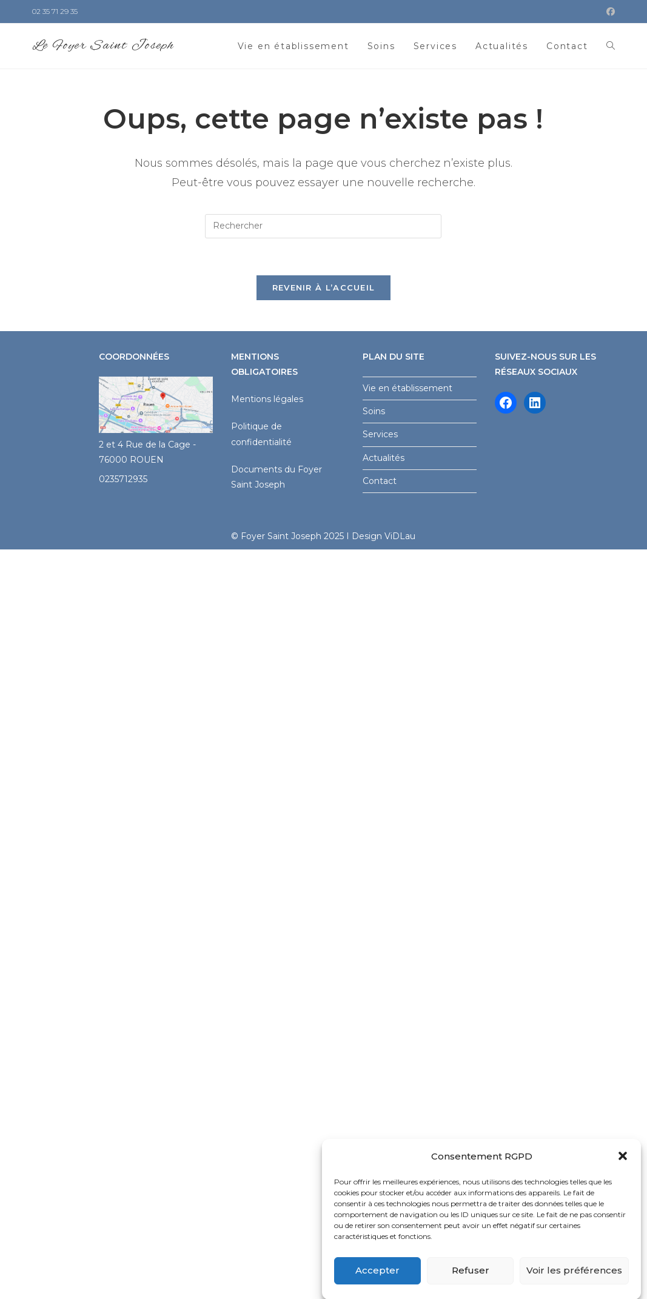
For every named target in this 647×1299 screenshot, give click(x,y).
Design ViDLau (383, 536)
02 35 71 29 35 (55, 11)
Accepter (377, 1280)
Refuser (470, 1280)
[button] (623, 1166)
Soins (374, 411)
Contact (380, 480)
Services (380, 434)
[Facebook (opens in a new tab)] (609, 11)
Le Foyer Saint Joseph (103, 45)
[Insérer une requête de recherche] (323, 226)
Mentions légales (267, 399)
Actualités (383, 457)
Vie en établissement (407, 388)
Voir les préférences (574, 1280)
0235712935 (123, 479)
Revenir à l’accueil (323, 287)
